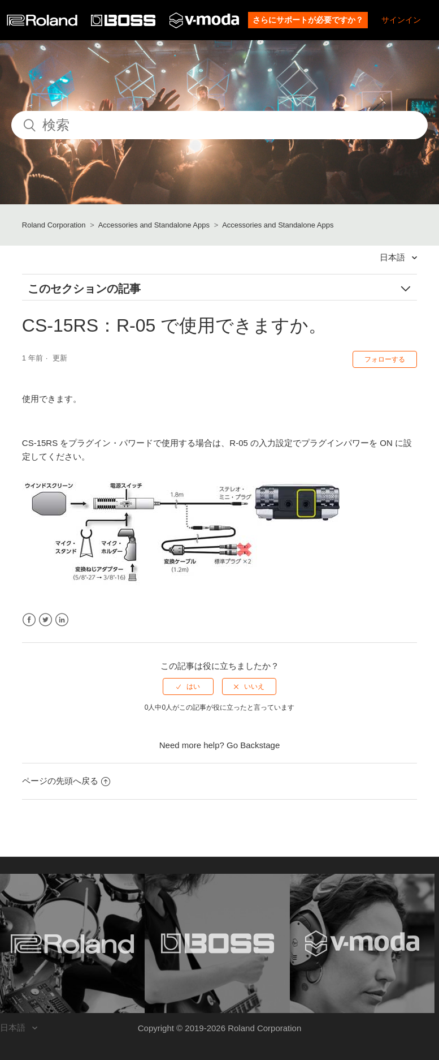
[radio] (188, 686)
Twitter (45, 620)
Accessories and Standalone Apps (154, 225)
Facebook (29, 620)
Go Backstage (253, 745)
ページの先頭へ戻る (66, 781)
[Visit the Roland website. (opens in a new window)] (72, 943)
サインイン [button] (401, 19)
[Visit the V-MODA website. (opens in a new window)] (362, 943)
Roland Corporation (54, 225)
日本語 (393, 257)
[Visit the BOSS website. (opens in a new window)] (217, 943)
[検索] (219, 125)
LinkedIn (62, 620)
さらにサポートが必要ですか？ (308, 19)
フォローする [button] (384, 359)
